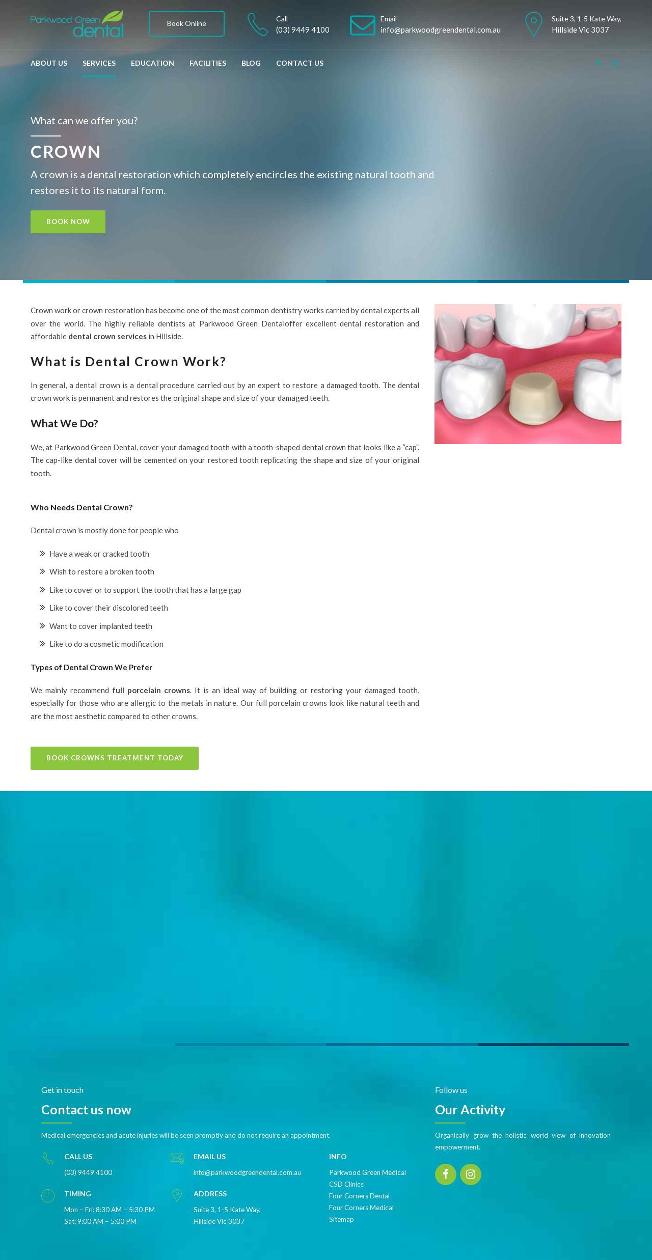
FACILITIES (207, 63)
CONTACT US (299, 63)
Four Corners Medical (361, 1198)
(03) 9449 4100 (88, 1163)
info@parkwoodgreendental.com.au (247, 1163)
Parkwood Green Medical (367, 1163)
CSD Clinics (346, 1175)
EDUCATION (152, 63)
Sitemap (341, 1210)
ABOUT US (49, 63)
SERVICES (99, 63)
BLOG (251, 63)
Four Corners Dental (359, 1187)
